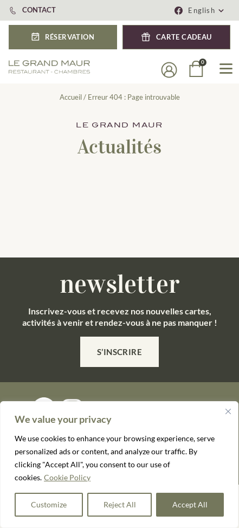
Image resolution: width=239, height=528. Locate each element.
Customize (49, 504)
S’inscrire (120, 352)
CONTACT (39, 9)
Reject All (120, 504)
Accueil (71, 97)
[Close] (228, 411)
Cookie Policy (67, 477)
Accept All (190, 504)
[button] (206, 10)
